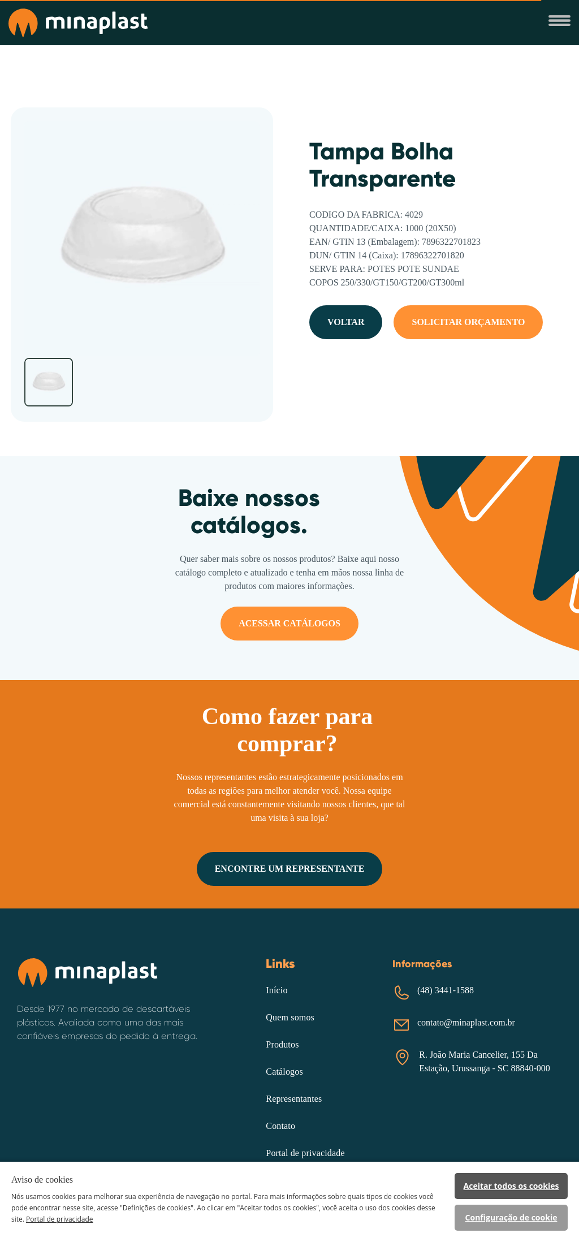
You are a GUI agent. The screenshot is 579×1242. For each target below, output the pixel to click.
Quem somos (290, 1017)
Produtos (282, 1044)
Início (276, 990)
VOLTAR (345, 322)
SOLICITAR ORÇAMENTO (468, 322)
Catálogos (284, 1071)
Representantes (294, 1098)
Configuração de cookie (511, 1217)
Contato (280, 1126)
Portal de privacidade (305, 1153)
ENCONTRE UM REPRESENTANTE (290, 868)
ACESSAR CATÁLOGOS (289, 623)
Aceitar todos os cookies (511, 1185)
